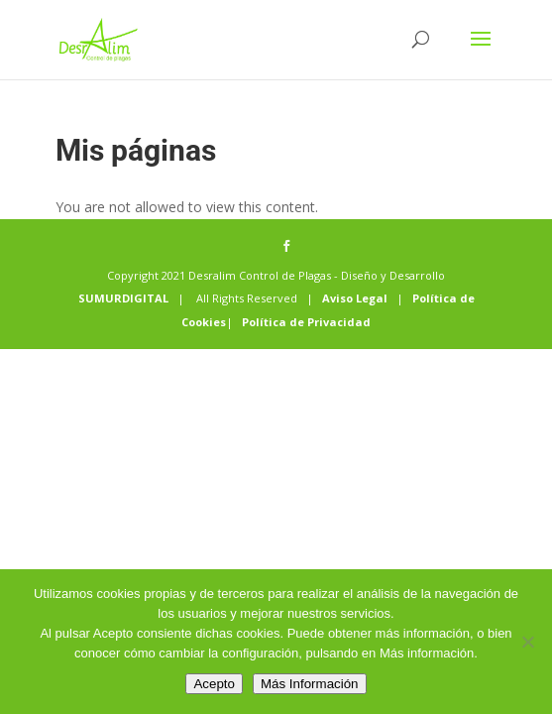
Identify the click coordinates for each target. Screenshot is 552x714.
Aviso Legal (354, 298)
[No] (527, 642)
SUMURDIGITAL (123, 298)
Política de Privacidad (306, 321)
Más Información (310, 683)
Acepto (214, 683)
